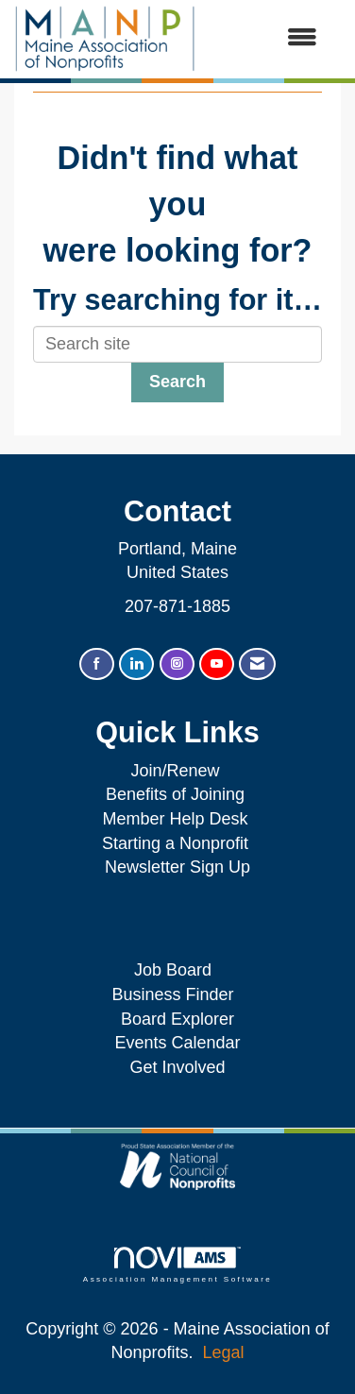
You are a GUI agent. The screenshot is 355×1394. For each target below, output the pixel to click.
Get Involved (177, 1067)
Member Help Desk (174, 818)
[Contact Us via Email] (257, 664)
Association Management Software (177, 1265)
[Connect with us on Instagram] (177, 664)
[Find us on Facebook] (96, 664)
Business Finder (177, 994)
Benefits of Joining (175, 794)
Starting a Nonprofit (175, 843)
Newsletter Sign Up (177, 867)
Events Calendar (177, 1042)
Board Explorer (177, 1019)
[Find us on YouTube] (216, 664)
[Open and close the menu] (266, 38)
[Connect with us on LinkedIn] (136, 664)
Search (177, 381)
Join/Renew (174, 770)
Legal (224, 1352)
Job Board (177, 969)
